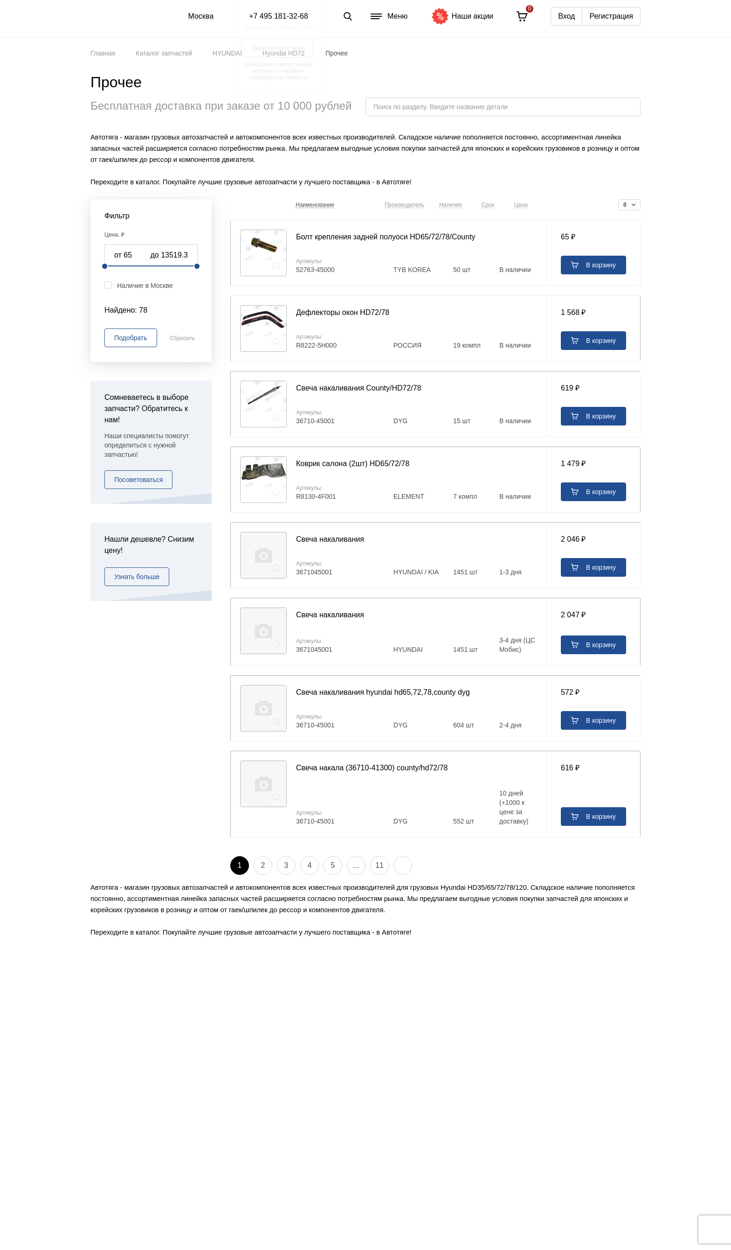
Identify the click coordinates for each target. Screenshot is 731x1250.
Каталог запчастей (164, 53)
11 (379, 865)
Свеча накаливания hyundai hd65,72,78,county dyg (383, 692)
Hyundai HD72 (283, 53)
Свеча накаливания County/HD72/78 (358, 388)
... (356, 865)
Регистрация (611, 16)
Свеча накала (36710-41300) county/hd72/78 (372, 768)
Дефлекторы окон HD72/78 (342, 312)
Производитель (404, 205)
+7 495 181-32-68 (278, 16)
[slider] (105, 266)
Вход (566, 16)
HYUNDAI (227, 53)
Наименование (315, 205)
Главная (102, 53)
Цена (521, 205)
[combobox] (629, 204)
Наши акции (462, 16)
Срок (488, 205)
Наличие (450, 205)
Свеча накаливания (330, 539)
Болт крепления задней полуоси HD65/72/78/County (386, 237)
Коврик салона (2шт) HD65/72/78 (352, 464)
